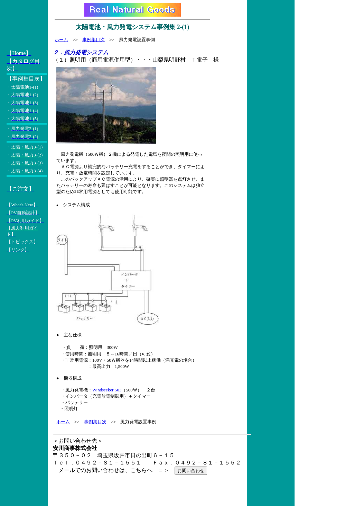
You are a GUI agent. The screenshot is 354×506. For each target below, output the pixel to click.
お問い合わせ (190, 470)
